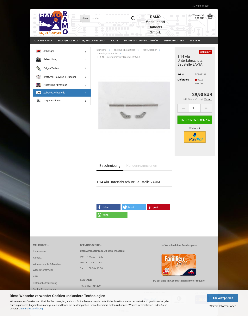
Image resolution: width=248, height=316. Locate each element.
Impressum (39, 251)
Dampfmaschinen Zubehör (141, 40)
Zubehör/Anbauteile (50, 92)
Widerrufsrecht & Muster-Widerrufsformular (47, 267)
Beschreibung (110, 166)
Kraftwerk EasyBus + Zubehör (56, 77)
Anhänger (45, 51)
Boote (114, 40)
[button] (183, 108)
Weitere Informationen (222, 306)
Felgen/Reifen (47, 68)
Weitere (195, 40)
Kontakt (37, 257)
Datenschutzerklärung (31, 308)
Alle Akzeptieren (223, 298)
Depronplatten (174, 40)
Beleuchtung (46, 59)
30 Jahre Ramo (42, 40)
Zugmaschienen (48, 101)
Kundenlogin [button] (201, 5)
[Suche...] (85, 18)
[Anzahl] (195, 108)
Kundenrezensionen (141, 166)
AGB (35, 276)
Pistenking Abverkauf (51, 85)
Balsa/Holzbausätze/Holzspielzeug (81, 40)
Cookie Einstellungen (44, 289)
